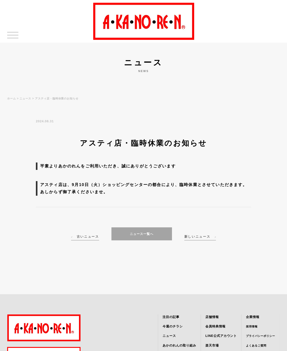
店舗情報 (212, 317)
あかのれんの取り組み (179, 345)
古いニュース (88, 236)
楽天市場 (212, 345)
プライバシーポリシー (260, 336)
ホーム (11, 98)
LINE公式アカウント (221, 336)
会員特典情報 (215, 326)
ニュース (25, 98)
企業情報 (252, 317)
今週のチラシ (173, 326)
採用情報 (252, 326)
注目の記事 (171, 317)
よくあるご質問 (256, 345)
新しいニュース (197, 236)
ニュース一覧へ (141, 234)
